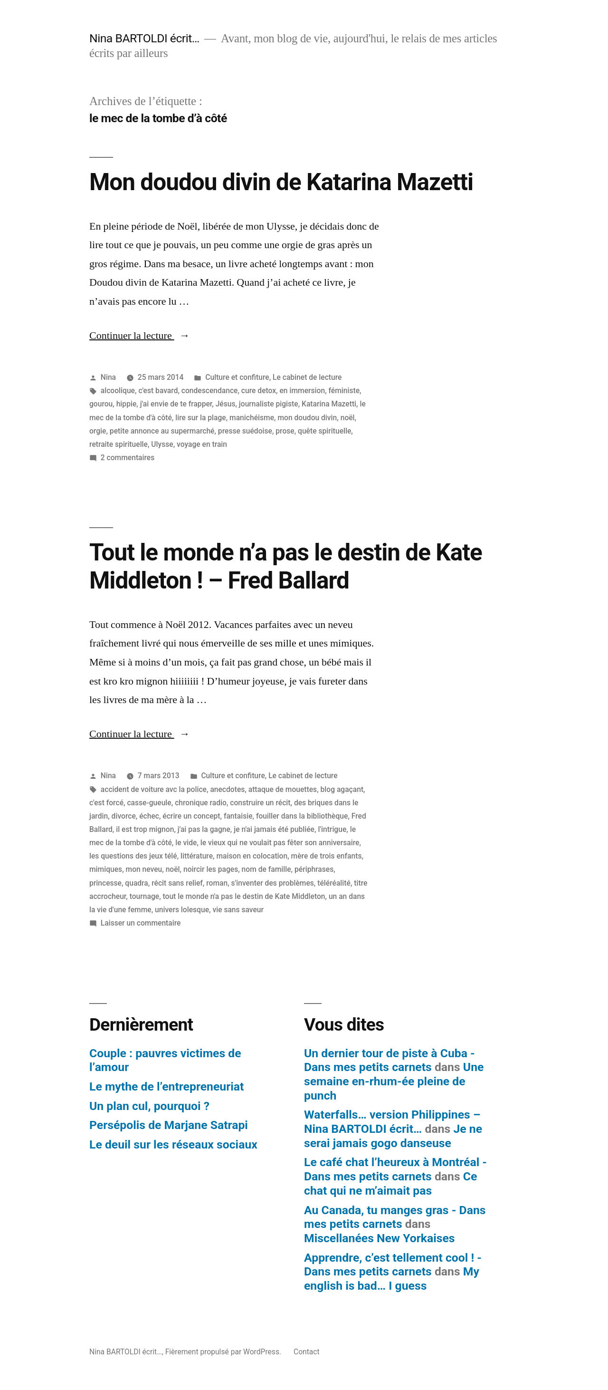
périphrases (313, 869)
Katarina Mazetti (329, 403)
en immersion (302, 390)
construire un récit (260, 802)
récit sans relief (177, 883)
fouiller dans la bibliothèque (302, 815)
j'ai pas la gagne (204, 829)
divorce (124, 815)
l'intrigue (332, 829)
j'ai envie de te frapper (176, 403)
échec (149, 815)
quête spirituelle (324, 430)
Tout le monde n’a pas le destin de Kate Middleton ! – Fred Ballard (285, 566)
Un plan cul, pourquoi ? (149, 1106)
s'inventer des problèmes (272, 883)
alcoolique (118, 390)
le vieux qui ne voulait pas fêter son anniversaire (280, 842)
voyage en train (202, 444)
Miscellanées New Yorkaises (379, 1238)
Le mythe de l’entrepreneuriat (166, 1086)
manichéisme (251, 417)
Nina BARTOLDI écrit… (144, 38)
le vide (186, 842)
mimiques (105, 869)
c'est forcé (106, 802)
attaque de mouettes (282, 789)
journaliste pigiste (268, 403)
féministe (344, 390)
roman (217, 883)
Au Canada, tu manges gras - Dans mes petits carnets (395, 1217)
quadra (136, 883)
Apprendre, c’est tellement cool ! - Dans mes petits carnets (393, 1265)
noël (348, 417)
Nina (108, 377)
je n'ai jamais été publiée (274, 829)
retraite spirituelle (118, 444)
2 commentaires (127, 457)
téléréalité (334, 883)
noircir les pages (210, 869)
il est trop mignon (145, 829)
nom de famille (266, 869)
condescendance (209, 390)
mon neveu (144, 869)
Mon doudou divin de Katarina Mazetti (281, 182)
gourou (101, 403)
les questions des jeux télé (133, 855)
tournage (144, 896)
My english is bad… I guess (391, 1279)
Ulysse (162, 444)
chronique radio (201, 802)
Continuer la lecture (139, 335)
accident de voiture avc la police (154, 789)
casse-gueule (149, 802)
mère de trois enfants (326, 855)
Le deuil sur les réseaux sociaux (173, 1144)
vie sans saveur (238, 909)
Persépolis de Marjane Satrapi (168, 1125)
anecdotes (227, 789)
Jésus (226, 403)
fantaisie (238, 815)
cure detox (258, 390)
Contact (307, 1351)
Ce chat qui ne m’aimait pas (390, 1183)
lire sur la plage (200, 417)
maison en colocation (251, 855)
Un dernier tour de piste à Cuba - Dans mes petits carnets (389, 1060)
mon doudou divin (307, 417)
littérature (196, 855)
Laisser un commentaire (141, 922)
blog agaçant (342, 789)
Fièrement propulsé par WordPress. (224, 1351)
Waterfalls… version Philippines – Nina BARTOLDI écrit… (392, 1122)
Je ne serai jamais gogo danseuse (393, 1136)
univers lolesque (182, 909)
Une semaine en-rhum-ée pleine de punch (394, 1081)
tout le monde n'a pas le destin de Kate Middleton (244, 896)
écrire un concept (191, 815)
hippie (126, 403)
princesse (105, 883)
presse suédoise (245, 430)
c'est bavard (158, 390)
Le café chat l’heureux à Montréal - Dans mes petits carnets (395, 1169)
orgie (97, 430)
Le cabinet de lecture (307, 377)
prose (285, 430)
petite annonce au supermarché (162, 430)
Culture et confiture (237, 377)
